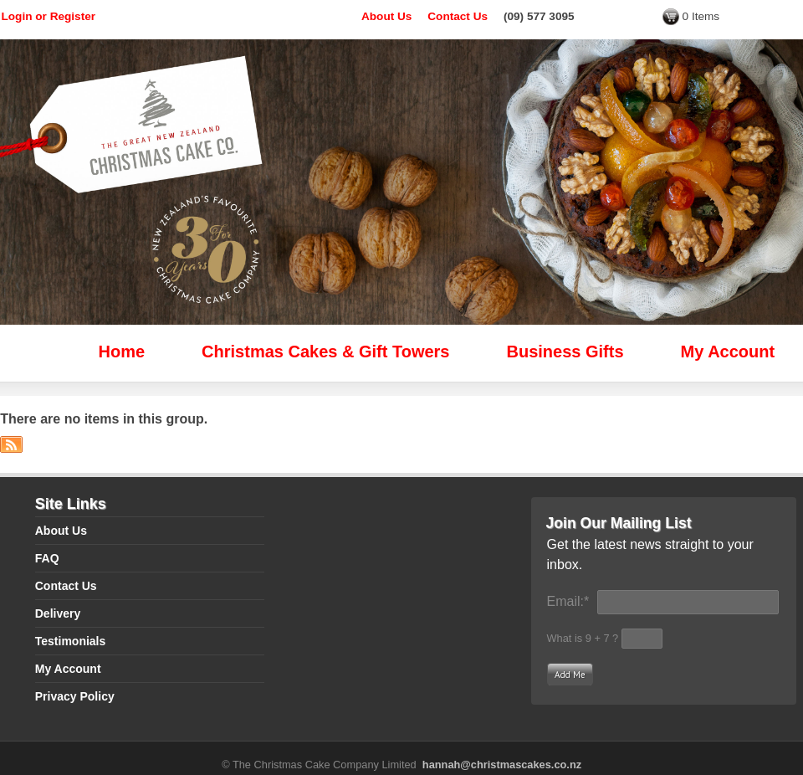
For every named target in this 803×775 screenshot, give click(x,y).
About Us (386, 16)
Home (122, 351)
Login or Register (49, 16)
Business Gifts (565, 351)
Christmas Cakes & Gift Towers (325, 351)
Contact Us (457, 16)
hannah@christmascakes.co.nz (501, 764)
